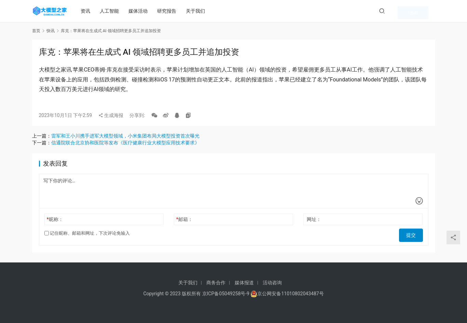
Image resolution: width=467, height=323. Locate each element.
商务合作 (215, 282)
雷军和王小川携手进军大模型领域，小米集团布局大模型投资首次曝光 (125, 136)
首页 (36, 30)
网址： (314, 219)
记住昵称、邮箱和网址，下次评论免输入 (87, 233)
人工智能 (112, 11)
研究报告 (169, 11)
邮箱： (184, 219)
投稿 (424, 11)
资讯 (88, 11)
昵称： (54, 219)
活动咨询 (272, 282)
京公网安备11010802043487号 (290, 293)
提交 (413, 233)
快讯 (50, 30)
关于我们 (198, 11)
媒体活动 (141, 11)
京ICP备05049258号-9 (225, 293)
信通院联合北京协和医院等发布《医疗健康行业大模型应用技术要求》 (125, 142)
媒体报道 (244, 282)
